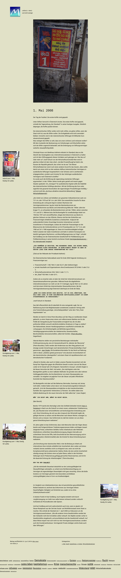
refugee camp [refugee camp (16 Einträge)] (4, 568)
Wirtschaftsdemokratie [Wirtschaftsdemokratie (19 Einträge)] (103, 568)
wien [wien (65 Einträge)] (92, 568)
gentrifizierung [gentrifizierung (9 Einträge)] (10, 564)
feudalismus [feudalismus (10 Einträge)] (98, 560)
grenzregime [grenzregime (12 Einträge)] (17, 564)
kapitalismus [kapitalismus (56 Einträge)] (40, 564)
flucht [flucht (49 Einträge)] (105, 560)
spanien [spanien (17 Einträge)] (55, 568)
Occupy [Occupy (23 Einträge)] (84, 564)
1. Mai (63, 544)
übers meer (36, 541)
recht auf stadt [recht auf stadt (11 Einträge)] (116, 564)
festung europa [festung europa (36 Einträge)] (88, 560)
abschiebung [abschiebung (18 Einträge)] (4, 560)
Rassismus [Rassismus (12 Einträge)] (110, 564)
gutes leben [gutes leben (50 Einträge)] (27, 564)
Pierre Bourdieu (77, 334)
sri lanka (79, 544)
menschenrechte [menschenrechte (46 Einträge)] (68, 564)
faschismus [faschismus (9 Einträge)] (79, 560)
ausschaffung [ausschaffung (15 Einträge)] (25, 560)
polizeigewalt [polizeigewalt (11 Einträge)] (97, 564)
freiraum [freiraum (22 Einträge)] (112, 561)
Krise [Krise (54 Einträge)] (56, 564)
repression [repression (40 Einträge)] (27, 568)
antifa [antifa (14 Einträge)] (10, 560)
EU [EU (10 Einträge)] (68, 560)
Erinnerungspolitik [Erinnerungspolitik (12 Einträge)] (51, 560)
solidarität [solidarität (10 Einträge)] (49, 568)
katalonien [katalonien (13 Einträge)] (50, 564)
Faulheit (46, 462)
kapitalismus (73, 544)
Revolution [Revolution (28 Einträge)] (37, 568)
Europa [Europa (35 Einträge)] (73, 560)
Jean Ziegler (46, 350)
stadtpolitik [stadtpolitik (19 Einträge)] (62, 568)
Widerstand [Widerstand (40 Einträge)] (84, 568)
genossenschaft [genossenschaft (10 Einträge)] (3, 564)
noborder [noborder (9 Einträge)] (78, 564)
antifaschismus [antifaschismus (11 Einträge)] (16, 560)
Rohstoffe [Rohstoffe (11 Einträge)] (44, 568)
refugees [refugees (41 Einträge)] (13, 568)
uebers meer (27, 11)
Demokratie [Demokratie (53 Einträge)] (40, 560)
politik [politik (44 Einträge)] (90, 564)
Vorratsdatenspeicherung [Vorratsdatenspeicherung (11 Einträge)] (72, 568)
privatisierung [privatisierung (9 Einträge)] (103, 564)
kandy (67, 544)
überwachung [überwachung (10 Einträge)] (14, 571)
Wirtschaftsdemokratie (89, 544)
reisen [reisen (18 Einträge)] (20, 568)
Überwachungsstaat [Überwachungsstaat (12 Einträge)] (5, 571)
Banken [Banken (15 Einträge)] (31, 560)
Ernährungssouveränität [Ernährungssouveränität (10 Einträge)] (62, 560)
